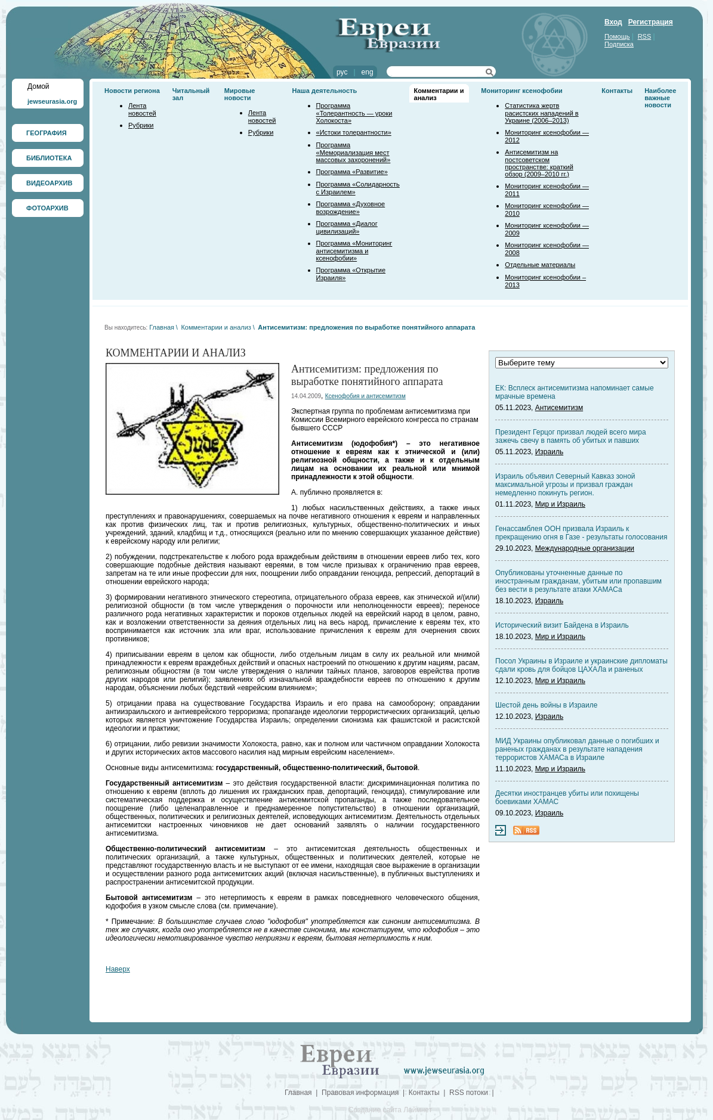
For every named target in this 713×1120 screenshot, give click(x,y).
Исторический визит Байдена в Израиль (562, 625)
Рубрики (140, 125)
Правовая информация (360, 1092)
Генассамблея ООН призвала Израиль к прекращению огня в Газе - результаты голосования (581, 533)
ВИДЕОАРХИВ (49, 183)
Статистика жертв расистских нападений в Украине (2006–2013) (541, 113)
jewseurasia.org (52, 101)
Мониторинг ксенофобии (522, 90)
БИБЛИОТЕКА (49, 158)
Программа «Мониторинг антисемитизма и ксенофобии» (354, 251)
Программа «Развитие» (352, 171)
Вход (613, 22)
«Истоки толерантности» (353, 132)
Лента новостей (142, 109)
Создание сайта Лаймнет (390, 1110)
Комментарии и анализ (216, 327)
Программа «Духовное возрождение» (350, 207)
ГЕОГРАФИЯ (46, 132)
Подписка (619, 44)
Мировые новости (239, 94)
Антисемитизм (559, 408)
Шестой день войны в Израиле (546, 705)
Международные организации (584, 548)
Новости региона (132, 90)
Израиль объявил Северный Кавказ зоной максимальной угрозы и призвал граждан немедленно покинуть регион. (565, 484)
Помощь (617, 36)
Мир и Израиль (560, 504)
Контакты (616, 90)
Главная (161, 327)
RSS (645, 36)
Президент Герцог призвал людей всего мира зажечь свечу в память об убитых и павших (570, 436)
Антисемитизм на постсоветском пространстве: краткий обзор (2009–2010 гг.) (539, 163)
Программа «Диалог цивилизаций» (347, 227)
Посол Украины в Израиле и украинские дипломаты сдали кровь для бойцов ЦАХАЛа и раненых (581, 665)
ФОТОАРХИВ (47, 208)
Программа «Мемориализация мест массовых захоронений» (353, 152)
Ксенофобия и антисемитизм (365, 396)
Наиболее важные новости (660, 97)
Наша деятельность (324, 90)
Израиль (549, 452)
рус (342, 72)
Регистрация (650, 22)
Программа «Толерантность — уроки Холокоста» (354, 113)
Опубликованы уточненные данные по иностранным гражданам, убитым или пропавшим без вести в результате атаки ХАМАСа (578, 581)
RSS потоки (468, 1092)
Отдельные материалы (540, 264)
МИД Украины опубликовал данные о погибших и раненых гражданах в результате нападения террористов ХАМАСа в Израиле (577, 749)
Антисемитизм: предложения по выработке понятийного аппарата (366, 327)
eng (368, 72)
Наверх (118, 969)
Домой (38, 86)
